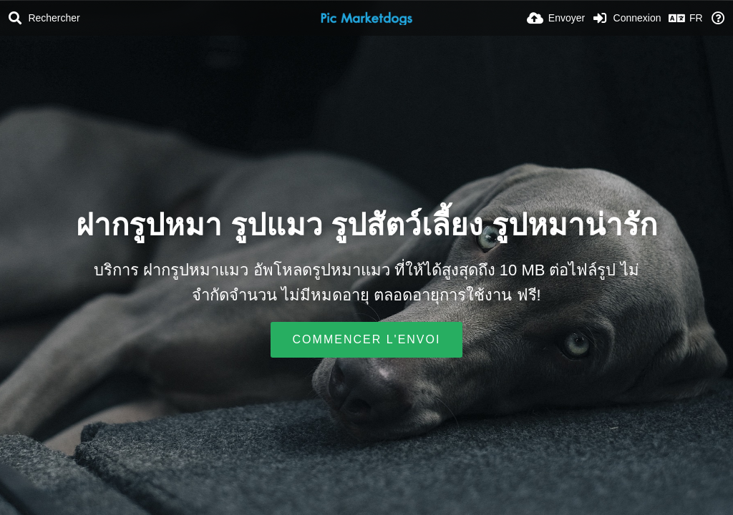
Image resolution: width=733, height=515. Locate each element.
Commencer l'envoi (367, 339)
